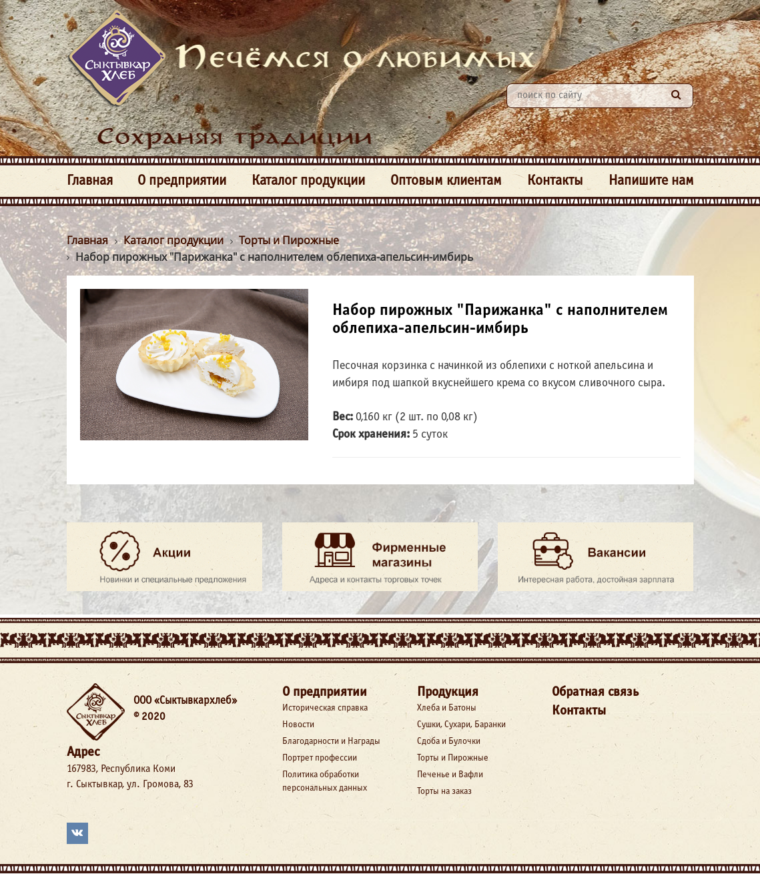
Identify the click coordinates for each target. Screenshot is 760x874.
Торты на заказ (444, 791)
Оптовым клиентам (446, 181)
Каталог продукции (308, 181)
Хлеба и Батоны (446, 708)
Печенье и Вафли (450, 775)
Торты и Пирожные (452, 758)
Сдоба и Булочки (448, 741)
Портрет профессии (319, 758)
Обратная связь (595, 692)
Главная (90, 181)
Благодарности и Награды (331, 741)
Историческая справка (325, 708)
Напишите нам (651, 181)
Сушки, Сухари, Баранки (461, 725)
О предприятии (181, 181)
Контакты (555, 181)
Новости (298, 725)
